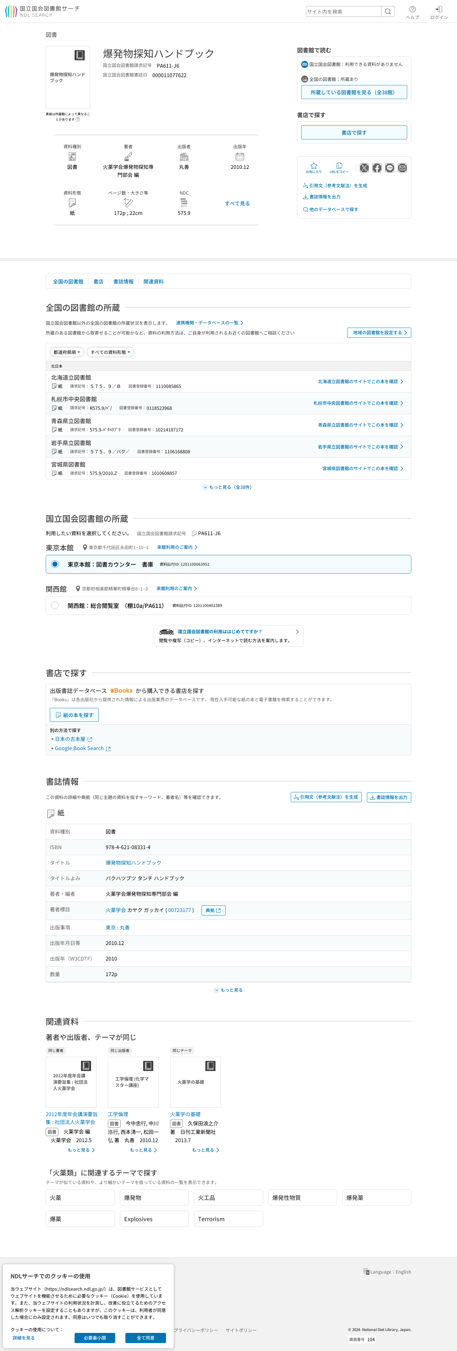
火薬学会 (116, 910)
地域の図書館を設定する (381, 332)
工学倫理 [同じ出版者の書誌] (118, 1114)
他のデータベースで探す (330, 209)
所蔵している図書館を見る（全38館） (354, 92)
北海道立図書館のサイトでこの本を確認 (362, 381)
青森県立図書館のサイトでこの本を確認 (362, 425)
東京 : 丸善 (118, 927)
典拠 (214, 910)
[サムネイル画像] (72, 1082)
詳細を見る (24, 1337)
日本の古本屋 (74, 738)
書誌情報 (123, 281)
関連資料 (153, 281)
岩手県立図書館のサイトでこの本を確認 (362, 446)
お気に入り (314, 168)
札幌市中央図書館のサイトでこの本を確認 (360, 403)
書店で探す (354, 132)
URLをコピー (339, 168)
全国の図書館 (68, 281)
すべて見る (237, 203)
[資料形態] (110, 352)
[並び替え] (67, 352)
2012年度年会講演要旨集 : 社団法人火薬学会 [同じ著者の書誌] (72, 1118)
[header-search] (350, 11)
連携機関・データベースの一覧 (211, 323)
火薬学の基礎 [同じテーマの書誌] (185, 1114)
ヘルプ (412, 11)
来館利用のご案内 (178, 547)
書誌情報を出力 (321, 196)
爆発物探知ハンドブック (134, 862)
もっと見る (82, 1150)
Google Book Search (83, 748)
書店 (98, 281)
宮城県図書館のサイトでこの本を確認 (364, 468)
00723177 (179, 910)
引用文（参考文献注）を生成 (334, 185)
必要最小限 (95, 1337)
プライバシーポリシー (196, 1330)
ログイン (439, 11)
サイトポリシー (241, 1330)
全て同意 (146, 1337)
